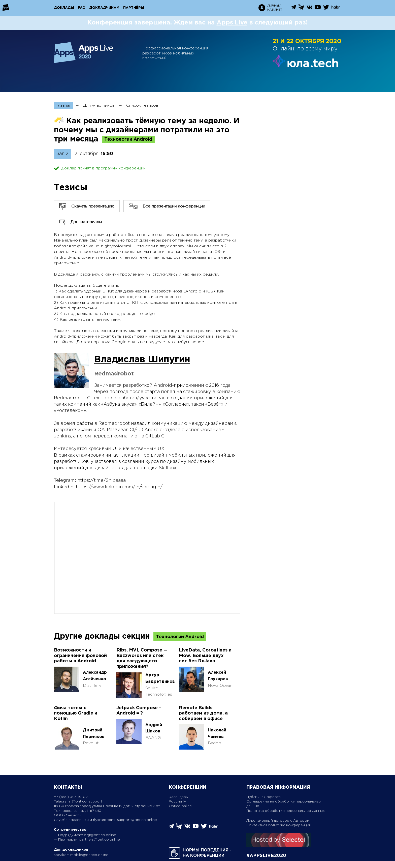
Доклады (64, 7)
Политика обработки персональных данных (285, 810)
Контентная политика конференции (278, 825)
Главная (63, 105)
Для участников (99, 105)
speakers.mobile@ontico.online (81, 854)
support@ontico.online (137, 819)
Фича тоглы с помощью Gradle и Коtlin (75, 713)
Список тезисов (142, 105)
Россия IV (177, 801)
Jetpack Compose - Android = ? (138, 711)
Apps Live (232, 22)
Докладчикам (104, 7)
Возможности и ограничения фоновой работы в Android (80, 655)
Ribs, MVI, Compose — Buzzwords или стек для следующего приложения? (142, 658)
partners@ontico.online (99, 839)
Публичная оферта (263, 796)
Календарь (178, 796)
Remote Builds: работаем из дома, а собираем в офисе (203, 713)
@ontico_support (87, 801)
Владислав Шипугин (142, 360)
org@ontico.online (100, 835)
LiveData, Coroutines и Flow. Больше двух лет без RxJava (205, 655)
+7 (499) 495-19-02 (71, 796)
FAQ (81, 7)
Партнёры (133, 7)
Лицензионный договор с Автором (277, 820)
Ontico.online (180, 806)
